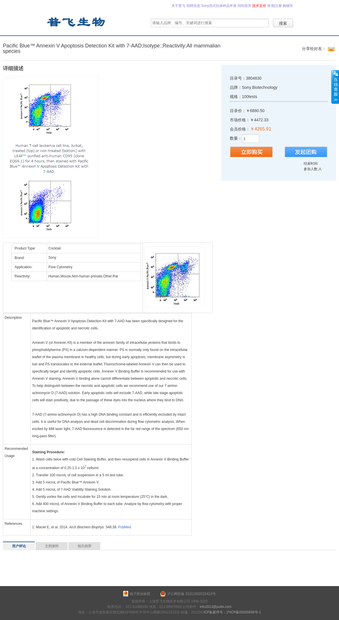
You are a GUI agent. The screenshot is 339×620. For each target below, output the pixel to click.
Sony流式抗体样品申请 (218, 6)
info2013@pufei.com (215, 607)
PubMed (124, 527)
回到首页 (244, 6)
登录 (270, 6)
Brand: (20, 258)
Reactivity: (22, 276)
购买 (251, 152)
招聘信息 (193, 6)
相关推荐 (84, 546)
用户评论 (19, 546)
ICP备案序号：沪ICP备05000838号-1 (232, 612)
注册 (278, 6)
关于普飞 (178, 6)
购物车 (288, 6)
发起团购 (306, 152)
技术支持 (259, 6)
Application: (23, 267)
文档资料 (52, 546)
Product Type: (25, 248)
